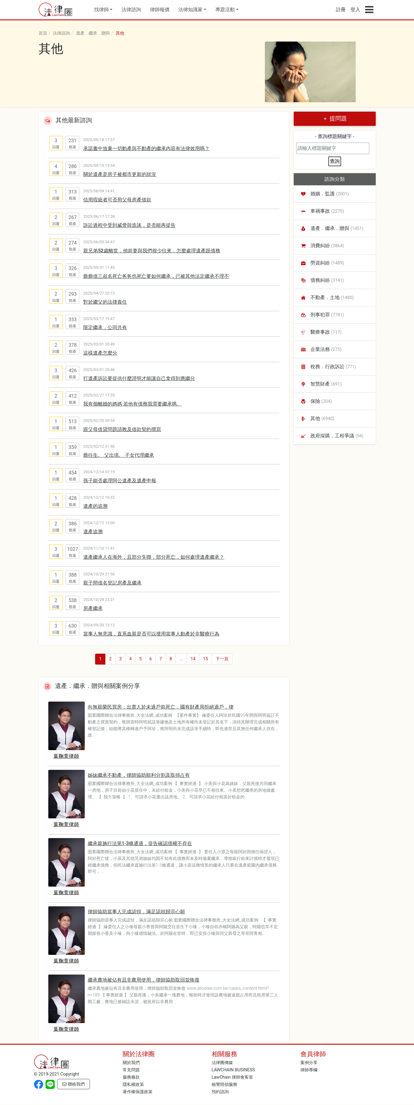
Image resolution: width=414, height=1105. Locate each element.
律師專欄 (308, 1070)
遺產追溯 (93, 531)
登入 (355, 9)
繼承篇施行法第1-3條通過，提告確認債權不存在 (140, 843)
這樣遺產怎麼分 (100, 353)
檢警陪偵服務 (224, 1084)
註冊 (341, 9)
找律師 (101, 9)
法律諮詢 (131, 9)
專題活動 (225, 9)
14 (192, 659)
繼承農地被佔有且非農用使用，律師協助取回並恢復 (144, 980)
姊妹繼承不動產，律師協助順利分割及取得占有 (139, 775)
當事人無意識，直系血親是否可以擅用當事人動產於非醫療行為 (151, 634)
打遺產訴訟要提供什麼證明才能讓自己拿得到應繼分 (139, 378)
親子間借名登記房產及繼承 (112, 583)
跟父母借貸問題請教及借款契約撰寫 (122, 429)
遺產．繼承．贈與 (93, 33)
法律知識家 (190, 9)
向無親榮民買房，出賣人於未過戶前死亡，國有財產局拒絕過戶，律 (161, 707)
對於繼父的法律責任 (105, 302)
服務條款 (131, 1077)
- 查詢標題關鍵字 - (334, 136)
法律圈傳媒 (222, 1062)
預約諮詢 (220, 1091)
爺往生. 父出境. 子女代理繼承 (118, 455)
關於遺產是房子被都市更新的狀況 (119, 174)
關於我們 (131, 1062)
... (181, 659)
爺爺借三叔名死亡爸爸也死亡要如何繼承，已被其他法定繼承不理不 (156, 276)
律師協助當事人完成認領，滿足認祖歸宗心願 (136, 912)
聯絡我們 (73, 1084)
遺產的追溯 (95, 506)
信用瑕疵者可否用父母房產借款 (117, 200)
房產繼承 (93, 608)
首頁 (43, 33)
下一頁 (222, 659)
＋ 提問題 (334, 118)
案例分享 (308, 1062)
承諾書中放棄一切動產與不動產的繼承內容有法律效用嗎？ (146, 148)
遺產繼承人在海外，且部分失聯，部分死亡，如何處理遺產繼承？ (153, 557)
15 (205, 659)
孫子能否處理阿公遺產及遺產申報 (119, 480)
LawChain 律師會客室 (232, 1077)
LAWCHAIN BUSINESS (233, 1070)
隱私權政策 (133, 1084)
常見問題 (131, 1070)
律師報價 (159, 9)
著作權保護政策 (137, 1091)
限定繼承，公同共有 (105, 327)
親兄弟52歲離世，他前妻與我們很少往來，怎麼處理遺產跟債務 (151, 251)
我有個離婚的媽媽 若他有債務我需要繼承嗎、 (132, 404)
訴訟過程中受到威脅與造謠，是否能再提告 (129, 225)
